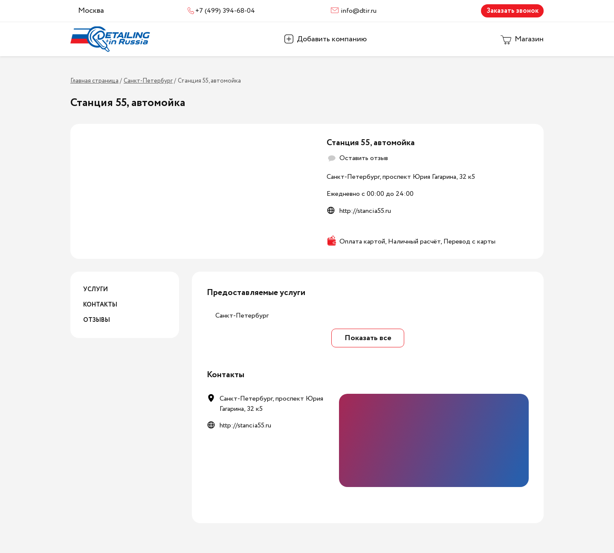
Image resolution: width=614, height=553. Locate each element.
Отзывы (96, 320)
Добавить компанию (332, 39)
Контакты (100, 305)
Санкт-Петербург (242, 316)
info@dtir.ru (359, 11)
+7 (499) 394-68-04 (225, 11)
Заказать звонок (513, 11)
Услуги (95, 289)
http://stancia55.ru (365, 211)
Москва (91, 10)
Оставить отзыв (363, 158)
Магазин (529, 39)
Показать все (368, 338)
